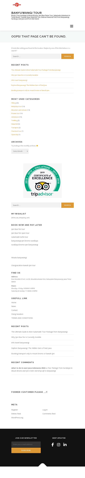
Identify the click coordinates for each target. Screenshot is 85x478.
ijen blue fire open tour (20, 233)
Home (13, 302)
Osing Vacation (17, 314)
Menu (71, 26)
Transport (14, 128)
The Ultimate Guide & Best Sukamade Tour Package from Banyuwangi (35, 70)
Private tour (15, 113)
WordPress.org (17, 417)
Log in (45, 410)
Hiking (13, 103)
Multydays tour (16, 106)
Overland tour (16, 131)
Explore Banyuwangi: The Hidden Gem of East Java (29, 85)
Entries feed (16, 413)
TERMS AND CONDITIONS (22, 318)
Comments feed (49, 413)
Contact (14, 310)
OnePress (48, 472)
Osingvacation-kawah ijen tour (23, 265)
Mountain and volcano (19, 110)
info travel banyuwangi (19, 80)
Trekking (14, 120)
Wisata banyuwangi (19, 257)
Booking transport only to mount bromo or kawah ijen (30, 90)
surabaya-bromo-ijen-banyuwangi (24, 244)
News (13, 306)
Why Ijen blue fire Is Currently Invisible (24, 75)
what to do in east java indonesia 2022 (28, 368)
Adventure (15, 117)
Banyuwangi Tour (26, 12)
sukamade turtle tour (19, 237)
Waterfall (14, 124)
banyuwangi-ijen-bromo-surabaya (24, 241)
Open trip (14, 135)
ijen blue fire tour (18, 229)
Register (14, 410)
